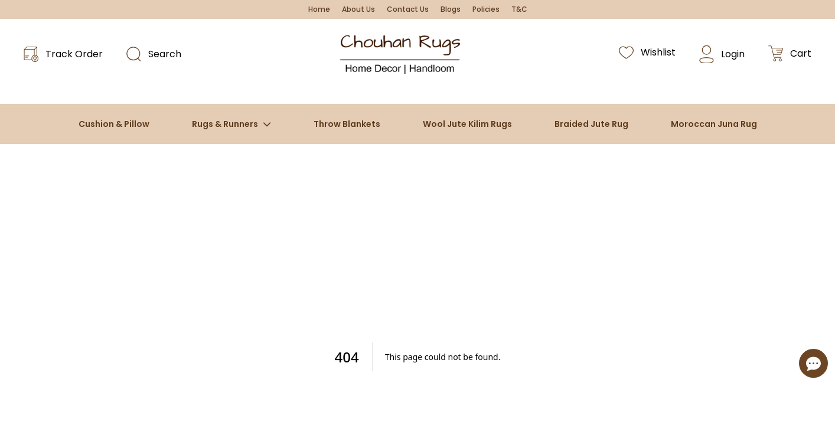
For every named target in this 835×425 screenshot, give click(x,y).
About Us (358, 9)
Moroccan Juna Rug (714, 124)
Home (319, 9)
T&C (519, 9)
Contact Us (408, 9)
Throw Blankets (347, 124)
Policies (486, 9)
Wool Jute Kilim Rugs (467, 124)
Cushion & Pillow (114, 124)
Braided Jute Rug (591, 124)
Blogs (451, 9)
